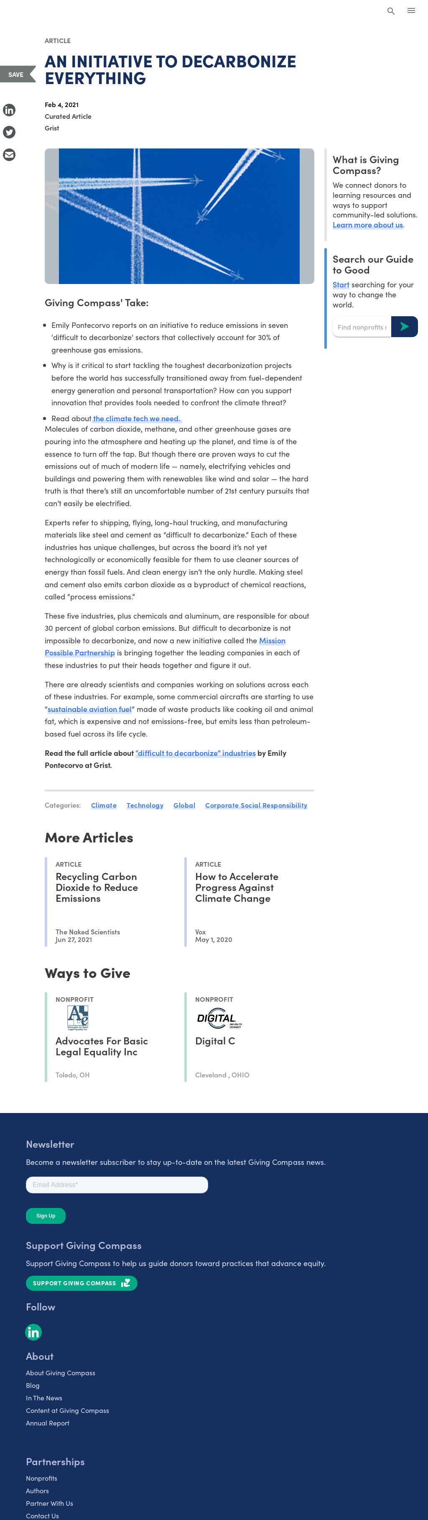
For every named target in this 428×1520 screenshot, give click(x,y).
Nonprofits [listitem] (41, 1477)
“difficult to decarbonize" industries (195, 752)
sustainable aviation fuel (90, 709)
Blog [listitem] (33, 1384)
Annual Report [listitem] (47, 1422)
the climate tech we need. (137, 418)
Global (184, 804)
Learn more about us (368, 224)
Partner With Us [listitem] (49, 1502)
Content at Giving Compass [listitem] (67, 1410)
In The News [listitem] (44, 1397)
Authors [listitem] (37, 1490)
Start (341, 284)
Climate (104, 804)
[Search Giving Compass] (391, 12)
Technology (145, 804)
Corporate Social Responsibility (256, 804)
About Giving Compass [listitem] (60, 1372)
